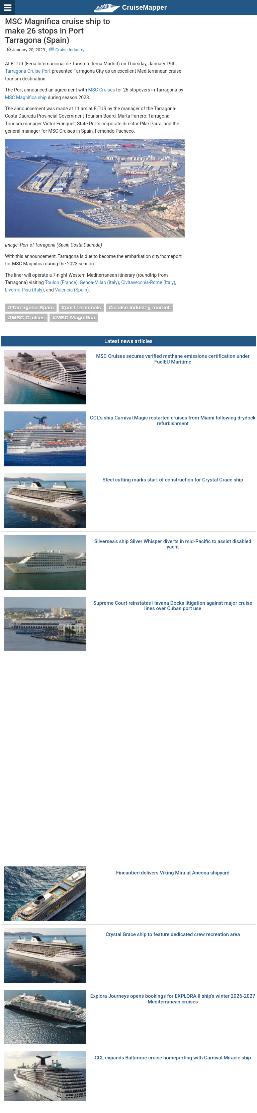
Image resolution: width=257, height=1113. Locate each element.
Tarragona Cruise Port (28, 71)
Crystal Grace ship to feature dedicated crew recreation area (173, 934)
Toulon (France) (61, 282)
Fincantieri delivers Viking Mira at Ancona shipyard (173, 873)
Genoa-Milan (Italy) (99, 282)
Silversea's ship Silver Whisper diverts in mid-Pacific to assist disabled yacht (172, 544)
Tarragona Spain (33, 308)
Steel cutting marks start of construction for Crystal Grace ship (172, 480)
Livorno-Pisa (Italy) (24, 289)
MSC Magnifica (75, 318)
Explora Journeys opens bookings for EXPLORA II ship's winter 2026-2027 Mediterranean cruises (172, 998)
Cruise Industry (66, 49)
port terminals (83, 308)
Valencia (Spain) (72, 289)
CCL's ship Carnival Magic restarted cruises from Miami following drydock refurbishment (172, 420)
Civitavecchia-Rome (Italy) (148, 282)
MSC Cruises (101, 89)
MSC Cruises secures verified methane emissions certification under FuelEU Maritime (172, 359)
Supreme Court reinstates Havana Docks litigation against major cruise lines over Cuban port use (172, 605)
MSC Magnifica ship (26, 97)
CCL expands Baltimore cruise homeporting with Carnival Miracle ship (173, 1058)
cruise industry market (141, 308)
